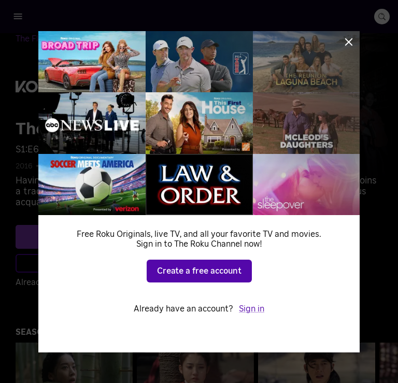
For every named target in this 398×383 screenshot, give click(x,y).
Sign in (251, 309)
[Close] (348, 42)
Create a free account (199, 271)
